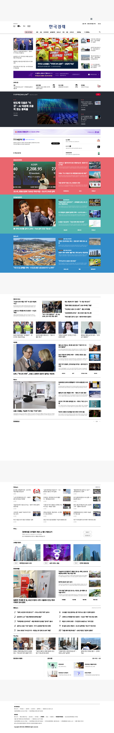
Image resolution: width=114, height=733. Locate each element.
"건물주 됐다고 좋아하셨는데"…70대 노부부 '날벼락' (67, 652)
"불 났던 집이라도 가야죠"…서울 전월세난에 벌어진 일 (95, 57)
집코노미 (59, 32)
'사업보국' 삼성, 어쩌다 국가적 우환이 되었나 (43, 87)
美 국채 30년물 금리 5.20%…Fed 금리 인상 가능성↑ (32, 229)
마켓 (94, 191)
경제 (37, 32)
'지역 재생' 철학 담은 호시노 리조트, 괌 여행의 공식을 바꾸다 (72, 592)
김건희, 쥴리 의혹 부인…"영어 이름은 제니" (45, 336)
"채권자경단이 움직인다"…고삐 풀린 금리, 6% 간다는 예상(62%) (72, 203)
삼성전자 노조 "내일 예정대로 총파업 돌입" (29, 617)
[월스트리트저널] (24, 26)
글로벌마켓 (52, 32)
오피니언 (72, 32)
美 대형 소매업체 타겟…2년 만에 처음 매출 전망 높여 (22, 491)
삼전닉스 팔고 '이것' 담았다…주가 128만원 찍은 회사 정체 (34, 626)
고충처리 (27, 708)
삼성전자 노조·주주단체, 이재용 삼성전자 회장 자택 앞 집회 (23, 57)
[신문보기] (14, 26)
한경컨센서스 (66, 191)
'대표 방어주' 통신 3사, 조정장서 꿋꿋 (69, 183)
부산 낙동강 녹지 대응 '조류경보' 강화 (23, 520)
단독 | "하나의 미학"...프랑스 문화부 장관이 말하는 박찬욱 (33, 374)
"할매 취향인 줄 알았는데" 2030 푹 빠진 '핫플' (78, 305)
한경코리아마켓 (17, 160)
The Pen (15, 636)
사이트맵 (36, 716)
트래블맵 (64, 599)
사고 (100, 658)
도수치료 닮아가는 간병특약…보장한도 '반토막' (95, 65)
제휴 (21, 716)
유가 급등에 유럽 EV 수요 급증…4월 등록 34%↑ (82, 498)
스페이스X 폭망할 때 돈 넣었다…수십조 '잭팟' (24, 312)
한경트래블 (16, 569)
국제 (63, 32)
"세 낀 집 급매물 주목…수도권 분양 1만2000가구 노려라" (33, 268)
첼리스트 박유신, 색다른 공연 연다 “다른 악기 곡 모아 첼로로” (72, 346)
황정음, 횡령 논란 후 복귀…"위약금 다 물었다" (90, 336)
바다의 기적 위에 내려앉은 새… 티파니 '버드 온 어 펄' (72, 402)
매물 (79, 269)
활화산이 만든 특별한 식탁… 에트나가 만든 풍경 (72, 393)
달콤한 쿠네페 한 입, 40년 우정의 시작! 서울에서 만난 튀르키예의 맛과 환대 (34, 601)
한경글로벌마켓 (17, 197)
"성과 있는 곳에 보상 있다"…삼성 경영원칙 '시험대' (95, 40)
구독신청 (21, 708)
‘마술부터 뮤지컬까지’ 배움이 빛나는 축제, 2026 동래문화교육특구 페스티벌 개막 (73, 572)
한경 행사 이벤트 (17, 658)
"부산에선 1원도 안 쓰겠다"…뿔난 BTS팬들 (77, 309)
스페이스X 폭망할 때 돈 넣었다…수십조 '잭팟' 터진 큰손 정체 (79, 617)
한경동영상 (16, 421)
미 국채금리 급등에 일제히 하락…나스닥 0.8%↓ (72, 212)
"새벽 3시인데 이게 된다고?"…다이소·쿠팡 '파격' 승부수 (33, 612)
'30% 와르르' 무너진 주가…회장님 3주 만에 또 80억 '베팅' (34, 630)
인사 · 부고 (94, 658)
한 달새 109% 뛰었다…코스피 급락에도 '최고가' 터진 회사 (79, 626)
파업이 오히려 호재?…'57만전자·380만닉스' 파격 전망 (77, 621)
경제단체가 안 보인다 (63, 87)
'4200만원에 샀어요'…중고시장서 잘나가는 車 (78, 313)
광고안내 (33, 708)
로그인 (99, 23)
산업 (41, 32)
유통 (67, 32)
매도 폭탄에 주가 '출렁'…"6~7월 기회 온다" (77, 302)
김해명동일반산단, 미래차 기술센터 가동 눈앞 (82, 513)
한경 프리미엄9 (28, 32)
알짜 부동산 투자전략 (64, 239)
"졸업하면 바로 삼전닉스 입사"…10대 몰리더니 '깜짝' (82, 491)
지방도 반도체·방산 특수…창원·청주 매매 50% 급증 (72, 242)
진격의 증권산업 (81, 563)
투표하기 (87, 532)
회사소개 (16, 708)
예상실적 (65, 230)
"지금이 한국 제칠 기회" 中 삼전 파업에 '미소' (24, 303)
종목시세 (79, 230)
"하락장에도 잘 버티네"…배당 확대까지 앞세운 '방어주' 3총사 (35, 621)
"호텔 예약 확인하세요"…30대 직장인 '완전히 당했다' (77, 630)
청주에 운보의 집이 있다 (65, 582)
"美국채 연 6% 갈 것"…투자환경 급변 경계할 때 (22, 87)
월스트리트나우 (63, 200)
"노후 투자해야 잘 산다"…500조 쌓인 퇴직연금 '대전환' (22, 498)
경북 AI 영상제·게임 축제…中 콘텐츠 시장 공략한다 (52, 513)
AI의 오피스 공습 (51, 563)
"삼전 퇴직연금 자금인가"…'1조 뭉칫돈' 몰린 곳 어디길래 (51, 491)
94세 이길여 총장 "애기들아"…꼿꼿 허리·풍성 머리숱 (22, 336)
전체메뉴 (88, 32)
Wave (15, 379)
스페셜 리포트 (17, 542)
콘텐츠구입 (24, 716)
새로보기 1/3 (98, 487)
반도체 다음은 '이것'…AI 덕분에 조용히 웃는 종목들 (23, 106)
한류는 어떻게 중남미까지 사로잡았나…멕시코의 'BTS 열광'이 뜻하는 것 (23, 653)
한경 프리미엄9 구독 (91, 23)
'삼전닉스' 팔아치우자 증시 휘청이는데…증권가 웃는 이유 (72, 164)
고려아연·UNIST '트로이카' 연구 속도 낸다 (22, 513)
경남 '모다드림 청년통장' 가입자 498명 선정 (54, 520)
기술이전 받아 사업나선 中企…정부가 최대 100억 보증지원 (26, 505)
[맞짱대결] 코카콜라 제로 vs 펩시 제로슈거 (37, 532)
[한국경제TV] (19, 26)
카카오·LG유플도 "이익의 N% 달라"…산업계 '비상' (56, 64)
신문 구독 (84, 23)
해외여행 (84, 599)
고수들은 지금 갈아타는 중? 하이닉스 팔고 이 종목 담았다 (78, 612)
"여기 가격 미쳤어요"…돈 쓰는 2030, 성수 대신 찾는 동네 (51, 315)
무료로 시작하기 (55, 143)
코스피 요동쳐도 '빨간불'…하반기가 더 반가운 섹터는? (87, 118)
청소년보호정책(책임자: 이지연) (71, 716)
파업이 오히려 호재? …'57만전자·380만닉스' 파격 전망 (87, 103)
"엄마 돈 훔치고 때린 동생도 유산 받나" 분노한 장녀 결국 (45, 652)
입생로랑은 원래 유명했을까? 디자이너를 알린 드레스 (73, 383)
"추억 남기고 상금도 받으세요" (67, 261)
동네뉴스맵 (66, 269)
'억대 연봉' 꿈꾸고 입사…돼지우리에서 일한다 (78, 317)
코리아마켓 (45, 32)
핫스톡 (14, 100)
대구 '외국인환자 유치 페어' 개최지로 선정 (85, 520)
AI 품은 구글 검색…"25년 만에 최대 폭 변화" (71, 222)
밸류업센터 (93, 269)
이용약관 (52, 716)
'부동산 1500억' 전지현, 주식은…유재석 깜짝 (67, 336)
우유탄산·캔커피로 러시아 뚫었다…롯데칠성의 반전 (51, 498)
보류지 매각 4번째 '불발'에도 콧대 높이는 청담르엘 (73, 253)
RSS (47, 716)
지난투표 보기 (87, 535)
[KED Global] (28, 26)
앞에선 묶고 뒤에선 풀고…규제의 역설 (90, 652)
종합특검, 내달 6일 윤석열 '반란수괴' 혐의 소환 (23, 62)
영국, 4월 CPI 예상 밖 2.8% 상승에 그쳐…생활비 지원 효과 (82, 505)
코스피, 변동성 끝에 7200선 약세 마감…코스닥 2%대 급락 (34, 191)
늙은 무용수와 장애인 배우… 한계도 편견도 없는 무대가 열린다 (72, 356)
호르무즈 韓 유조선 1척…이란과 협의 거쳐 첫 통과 (96, 49)
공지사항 (49, 658)
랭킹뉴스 (15, 608)
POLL (15, 529)
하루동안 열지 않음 (93, 74)
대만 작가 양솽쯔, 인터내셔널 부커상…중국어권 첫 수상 (72, 365)
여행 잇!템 (95, 599)
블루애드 (39, 708)
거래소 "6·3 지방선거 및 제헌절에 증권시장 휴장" (72, 173)
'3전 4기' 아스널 (84, 87)
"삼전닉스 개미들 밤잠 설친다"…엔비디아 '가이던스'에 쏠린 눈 (22, 52)
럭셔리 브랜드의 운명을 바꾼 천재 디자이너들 (71, 412)
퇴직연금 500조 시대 (22, 563)
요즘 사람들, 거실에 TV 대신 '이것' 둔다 (27, 411)
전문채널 (79, 32)
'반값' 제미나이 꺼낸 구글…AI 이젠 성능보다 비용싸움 (23, 67)
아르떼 (15, 342)
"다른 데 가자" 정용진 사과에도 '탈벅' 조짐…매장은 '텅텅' (52, 505)
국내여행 (74, 599)
